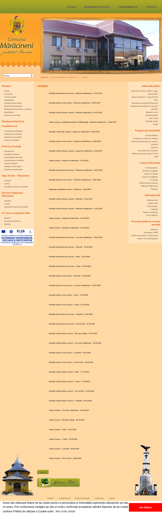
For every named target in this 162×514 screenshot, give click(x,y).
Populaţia (154, 189)
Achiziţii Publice (151, 135)
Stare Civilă (153, 118)
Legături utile (153, 203)
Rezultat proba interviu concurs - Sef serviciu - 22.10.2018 (72, 324)
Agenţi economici (11, 163)
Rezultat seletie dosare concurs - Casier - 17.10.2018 (69, 381)
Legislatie (154, 209)
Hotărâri (7, 218)
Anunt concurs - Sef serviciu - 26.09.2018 (65, 458)
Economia (154, 180)
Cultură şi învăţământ (150, 177)
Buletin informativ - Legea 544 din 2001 (145, 98)
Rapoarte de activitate (12, 115)
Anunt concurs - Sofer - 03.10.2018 (62, 429)
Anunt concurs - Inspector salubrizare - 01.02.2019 (69, 218)
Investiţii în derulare (11, 154)
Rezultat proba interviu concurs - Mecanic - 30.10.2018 (70, 247)
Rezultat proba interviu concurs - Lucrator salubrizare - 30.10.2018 (75, 237)
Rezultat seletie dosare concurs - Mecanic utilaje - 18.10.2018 (73, 333)
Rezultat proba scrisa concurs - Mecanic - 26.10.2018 (70, 276)
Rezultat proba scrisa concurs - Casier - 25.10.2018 (69, 305)
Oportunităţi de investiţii (13, 157)
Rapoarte (7, 224)
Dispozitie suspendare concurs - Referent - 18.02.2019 (70, 189)
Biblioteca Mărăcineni (149, 186)
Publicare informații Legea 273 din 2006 (145, 155)
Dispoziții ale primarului (13, 106)
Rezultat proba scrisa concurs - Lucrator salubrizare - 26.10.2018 (75, 285)
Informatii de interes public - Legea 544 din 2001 (144, 92)
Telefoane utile (152, 200)
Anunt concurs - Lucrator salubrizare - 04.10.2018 (69, 410)
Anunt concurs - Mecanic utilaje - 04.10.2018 (66, 420)
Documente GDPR (151, 232)
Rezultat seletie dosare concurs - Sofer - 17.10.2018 (69, 372)
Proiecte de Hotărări (11, 140)
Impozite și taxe (152, 112)
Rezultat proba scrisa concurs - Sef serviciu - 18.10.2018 (71, 362)
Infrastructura (9, 151)
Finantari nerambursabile (13, 169)
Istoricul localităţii (151, 174)
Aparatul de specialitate (13, 103)
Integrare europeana (150, 212)
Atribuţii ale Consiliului (13, 134)
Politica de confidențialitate (147, 238)
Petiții (155, 124)
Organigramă (9, 100)
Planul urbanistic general (148, 183)
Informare (154, 229)
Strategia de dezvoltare (12, 166)
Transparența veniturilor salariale (145, 138)
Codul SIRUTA (152, 215)
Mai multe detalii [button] (65, 511)
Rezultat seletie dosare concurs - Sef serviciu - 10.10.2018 (71, 391)
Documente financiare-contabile (16, 187)
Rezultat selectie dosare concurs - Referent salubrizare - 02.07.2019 (75, 112)
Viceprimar (8, 94)
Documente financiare (12, 221)
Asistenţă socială (151, 121)
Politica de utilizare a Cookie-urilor (144, 235)
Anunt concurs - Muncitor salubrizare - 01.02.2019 (69, 228)
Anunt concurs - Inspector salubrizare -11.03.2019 (68, 160)
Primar (6, 91)
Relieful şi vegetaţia (150, 171)
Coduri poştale (152, 206)
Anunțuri (7, 180)
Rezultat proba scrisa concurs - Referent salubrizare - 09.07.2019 (74, 103)
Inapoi (42, 472)
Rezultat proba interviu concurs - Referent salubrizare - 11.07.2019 (75, 93)
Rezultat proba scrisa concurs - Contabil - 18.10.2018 (70, 353)
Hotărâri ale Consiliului (13, 137)
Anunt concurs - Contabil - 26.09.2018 (64, 449)
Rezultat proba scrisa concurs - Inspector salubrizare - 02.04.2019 (75, 141)
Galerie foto (58, 482)
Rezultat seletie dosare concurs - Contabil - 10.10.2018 (70, 401)
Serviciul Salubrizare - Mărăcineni (64, 77)
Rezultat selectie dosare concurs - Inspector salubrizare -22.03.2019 (75, 151)
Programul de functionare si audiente (18, 109)
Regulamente (9, 112)
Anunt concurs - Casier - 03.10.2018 (63, 439)
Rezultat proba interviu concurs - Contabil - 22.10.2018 (71, 314)
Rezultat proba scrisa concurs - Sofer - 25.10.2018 (68, 295)
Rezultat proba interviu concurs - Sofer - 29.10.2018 (69, 256)
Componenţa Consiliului (13, 131)
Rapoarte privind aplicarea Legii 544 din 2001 (144, 107)
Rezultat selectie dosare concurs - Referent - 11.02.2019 (70, 199)
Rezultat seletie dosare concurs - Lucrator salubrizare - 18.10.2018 (75, 343)
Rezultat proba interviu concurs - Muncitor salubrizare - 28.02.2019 (76, 170)
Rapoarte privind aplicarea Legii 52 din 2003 (144, 142)
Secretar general (10, 97)
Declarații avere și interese (148, 150)
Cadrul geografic (151, 168)
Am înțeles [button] (145, 507)
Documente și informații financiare (145, 103)
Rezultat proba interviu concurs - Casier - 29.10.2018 (70, 266)
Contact (7, 184)
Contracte (154, 147)
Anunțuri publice (151, 115)
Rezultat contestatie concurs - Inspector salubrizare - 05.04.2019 (74, 132)
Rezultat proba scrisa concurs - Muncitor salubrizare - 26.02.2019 (75, 180)
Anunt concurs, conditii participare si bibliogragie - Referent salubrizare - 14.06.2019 (82, 122)
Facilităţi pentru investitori (14, 160)
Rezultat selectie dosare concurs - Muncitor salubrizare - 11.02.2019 (75, 208)
